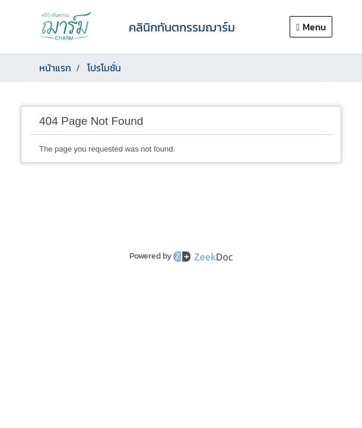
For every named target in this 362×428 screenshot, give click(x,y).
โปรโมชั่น (104, 68)
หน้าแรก (55, 68)
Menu (311, 27)
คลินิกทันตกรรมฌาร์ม (182, 27)
